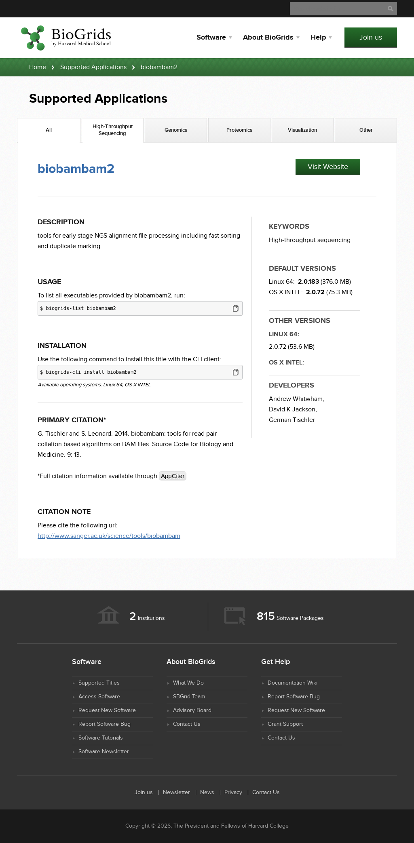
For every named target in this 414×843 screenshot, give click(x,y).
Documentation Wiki (292, 683)
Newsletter (176, 792)
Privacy (233, 792)
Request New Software (107, 710)
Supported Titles (99, 683)
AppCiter (172, 475)
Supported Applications (93, 67)
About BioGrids (268, 37)
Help (318, 37)
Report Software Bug (104, 724)
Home (37, 67)
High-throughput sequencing (310, 240)
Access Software (99, 696)
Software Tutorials (100, 738)
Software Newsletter (103, 751)
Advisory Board (192, 710)
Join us (370, 37)
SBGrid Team (189, 696)
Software (211, 37)
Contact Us (187, 724)
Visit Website (328, 166)
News (207, 792)
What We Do (188, 683)
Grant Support (285, 724)
